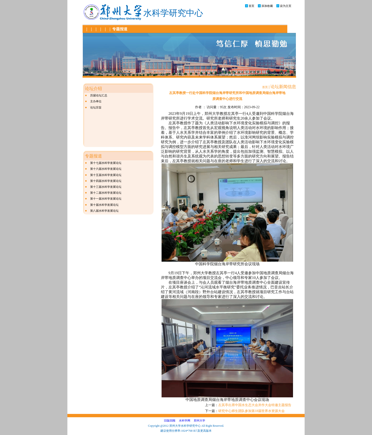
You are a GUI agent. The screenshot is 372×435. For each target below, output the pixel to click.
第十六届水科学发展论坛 (105, 168)
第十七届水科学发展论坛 (105, 163)
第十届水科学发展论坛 (104, 204)
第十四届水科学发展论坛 (105, 181)
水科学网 (184, 420)
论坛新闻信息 (283, 86)
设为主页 (285, 6)
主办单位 (96, 101)
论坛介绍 (93, 88)
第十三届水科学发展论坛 (105, 186)
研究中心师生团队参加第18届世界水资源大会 (251, 411)
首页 (251, 6)
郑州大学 (199, 420)
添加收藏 (267, 6)
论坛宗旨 (96, 107)
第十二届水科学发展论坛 (105, 192)
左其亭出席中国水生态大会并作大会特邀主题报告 (254, 405)
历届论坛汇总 (98, 95)
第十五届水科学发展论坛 (105, 175)
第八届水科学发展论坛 (104, 210)
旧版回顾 (169, 420)
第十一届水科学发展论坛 (105, 198)
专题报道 (119, 29)
